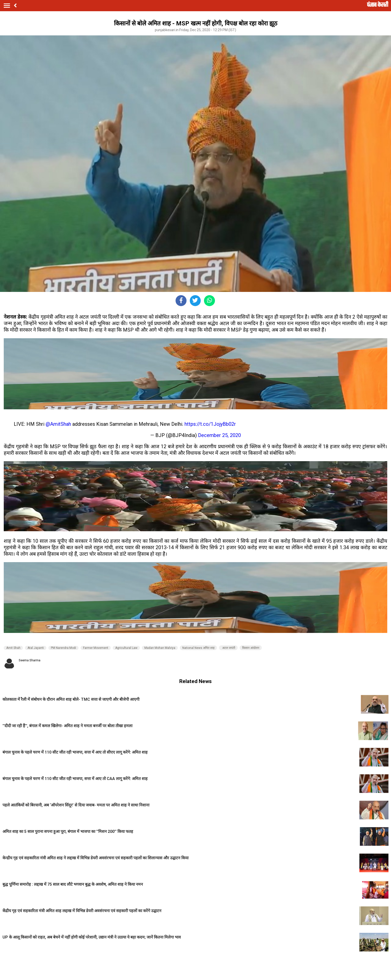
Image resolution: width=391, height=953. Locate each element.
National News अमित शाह (198, 648)
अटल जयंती (228, 648)
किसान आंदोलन (250, 648)
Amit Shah (13, 648)
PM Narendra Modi (63, 648)
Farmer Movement (95, 648)
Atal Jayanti (35, 648)
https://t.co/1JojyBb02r (210, 424)
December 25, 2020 (219, 435)
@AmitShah (58, 424)
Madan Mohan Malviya (159, 648)
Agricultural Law (126, 648)
